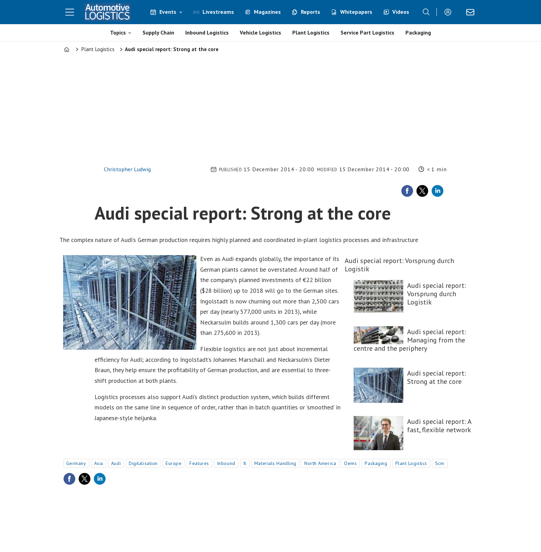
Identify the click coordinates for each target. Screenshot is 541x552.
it (244, 463)
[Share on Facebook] (407, 191)
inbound (226, 463)
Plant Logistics (310, 32)
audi (116, 463)
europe (173, 463)
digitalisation (143, 463)
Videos (400, 11)
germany (76, 463)
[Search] (426, 12)
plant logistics (411, 463)
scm (439, 463)
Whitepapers (356, 11)
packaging (376, 463)
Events (167, 11)
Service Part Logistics (367, 32)
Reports (310, 11)
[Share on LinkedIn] (437, 191)
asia (98, 463)
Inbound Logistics (207, 32)
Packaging (418, 32)
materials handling (275, 463)
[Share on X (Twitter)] (422, 191)
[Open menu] (69, 12)
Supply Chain (158, 32)
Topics (118, 32)
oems (350, 463)
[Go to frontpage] (107, 12)
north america (320, 463)
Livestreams (218, 11)
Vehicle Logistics (260, 32)
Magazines (267, 11)
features (199, 463)
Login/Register (449, 12)
